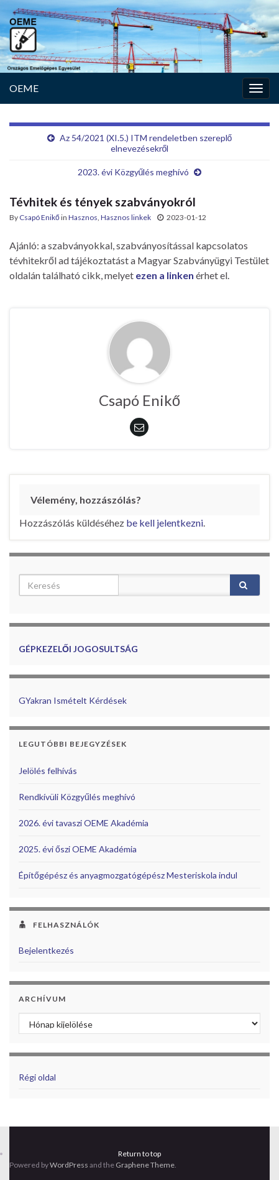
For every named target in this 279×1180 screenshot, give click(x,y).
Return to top (139, 1153)
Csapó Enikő (39, 217)
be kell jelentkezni (164, 522)
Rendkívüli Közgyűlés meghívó (77, 796)
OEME (24, 88)
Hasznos (83, 217)
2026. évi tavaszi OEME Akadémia (84, 823)
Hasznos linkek (126, 217)
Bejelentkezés (46, 950)
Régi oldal (37, 1077)
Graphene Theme (145, 1164)
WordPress (69, 1164)
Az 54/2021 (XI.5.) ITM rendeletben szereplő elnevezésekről (146, 143)
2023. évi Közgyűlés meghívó (134, 172)
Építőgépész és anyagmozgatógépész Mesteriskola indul (128, 875)
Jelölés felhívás (48, 770)
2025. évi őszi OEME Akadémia (78, 849)
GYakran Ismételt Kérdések (73, 700)
